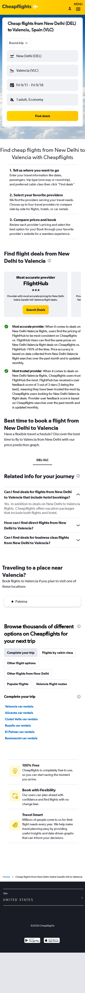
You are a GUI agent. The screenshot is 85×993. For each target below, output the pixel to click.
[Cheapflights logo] (16, 7)
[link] (36, 309)
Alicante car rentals (19, 713)
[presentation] (49, 260)
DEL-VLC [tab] (42, 460)
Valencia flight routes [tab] (51, 684)
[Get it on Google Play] (32, 940)
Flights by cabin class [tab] (57, 652)
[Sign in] (70, 9)
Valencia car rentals (19, 706)
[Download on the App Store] (52, 940)
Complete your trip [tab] (20, 652)
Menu (78, 7)
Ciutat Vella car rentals (21, 719)
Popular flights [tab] (17, 684)
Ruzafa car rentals (18, 725)
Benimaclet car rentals (21, 738)
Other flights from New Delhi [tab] (28, 673)
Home (6, 876)
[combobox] (19, 42)
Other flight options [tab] (21, 663)
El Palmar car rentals (19, 732)
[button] (42, 56)
